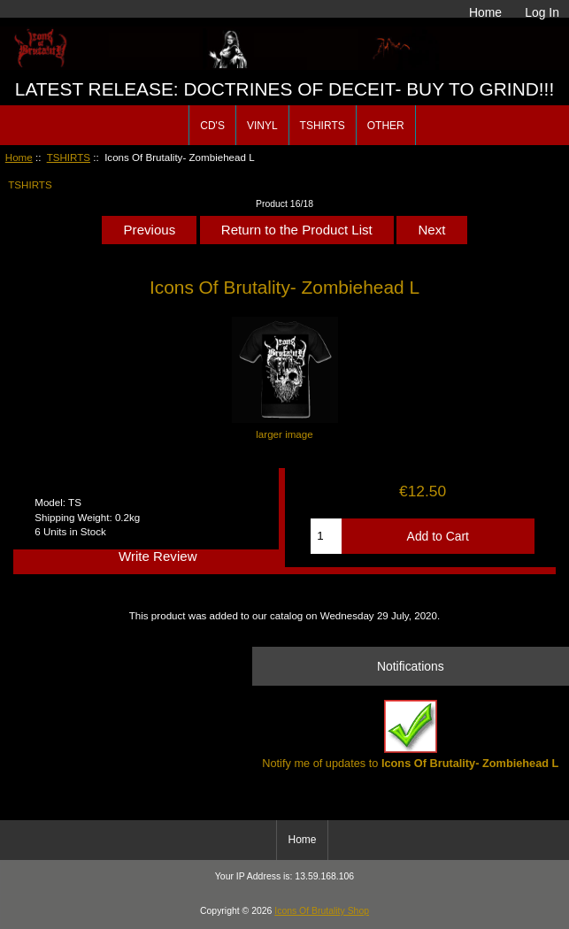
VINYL (262, 125)
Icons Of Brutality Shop (321, 911)
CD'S (212, 125)
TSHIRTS (68, 157)
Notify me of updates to (410, 735)
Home (485, 12)
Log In (542, 12)
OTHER (385, 125)
